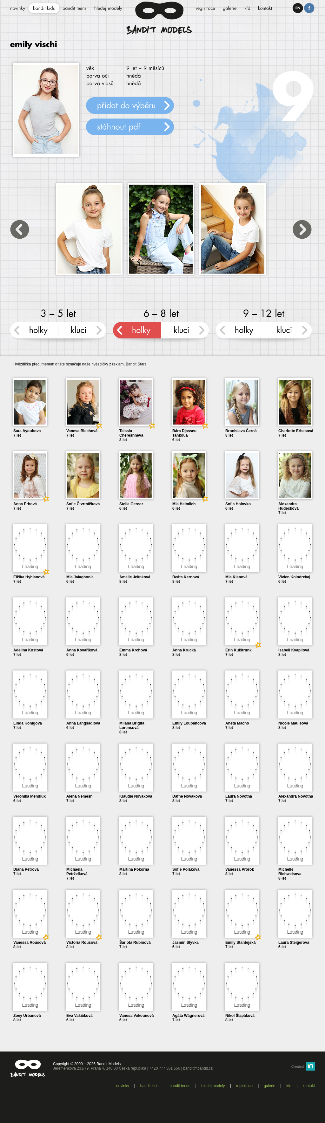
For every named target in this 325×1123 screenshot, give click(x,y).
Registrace (244, 1086)
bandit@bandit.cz (198, 1068)
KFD (288, 1086)
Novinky (122, 1086)
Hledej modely (213, 1086)
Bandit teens (179, 1086)
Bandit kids (149, 1086)
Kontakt (308, 1086)
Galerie (269, 1086)
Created (297, 1066)
